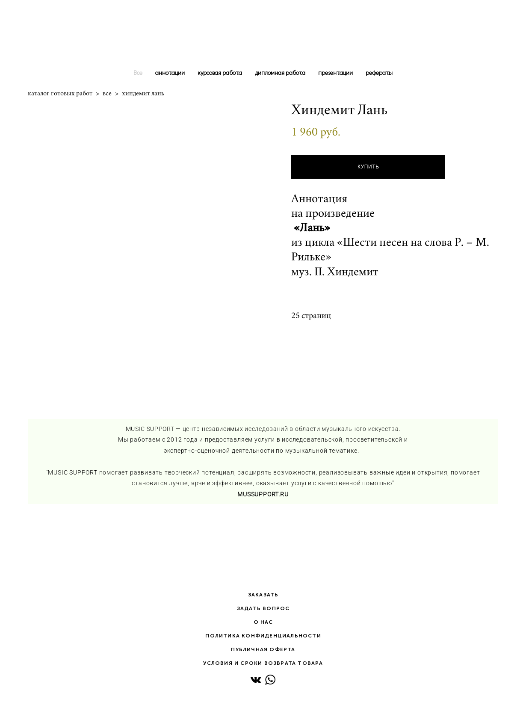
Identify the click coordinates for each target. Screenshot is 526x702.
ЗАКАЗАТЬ (263, 595)
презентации (335, 72)
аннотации (170, 72)
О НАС (263, 622)
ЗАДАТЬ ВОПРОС (263, 608)
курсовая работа (220, 72)
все (107, 93)
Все (137, 72)
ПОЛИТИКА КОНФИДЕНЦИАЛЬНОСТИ (263, 636)
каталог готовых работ (60, 93)
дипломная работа (280, 72)
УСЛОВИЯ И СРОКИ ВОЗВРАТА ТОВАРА (263, 663)
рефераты (379, 72)
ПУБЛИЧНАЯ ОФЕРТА (263, 649)
